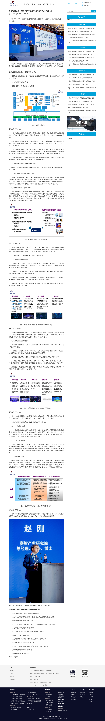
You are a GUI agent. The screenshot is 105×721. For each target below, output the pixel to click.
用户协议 (12, 676)
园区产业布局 (18, 709)
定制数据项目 (61, 703)
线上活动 (82, 694)
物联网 (16, 698)
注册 (76, 3)
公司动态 (12, 673)
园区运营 (36, 692)
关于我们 (12, 670)
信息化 (29, 698)
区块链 (20, 696)
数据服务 (82, 24)
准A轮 (47, 702)
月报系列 (82, 47)
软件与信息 (22, 694)
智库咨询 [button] (26, 4)
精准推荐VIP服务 (49, 705)
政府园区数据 (61, 699)
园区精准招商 (31, 692)
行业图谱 (48, 696)
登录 (69, 3)
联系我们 (91, 701)
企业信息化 (38, 700)
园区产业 (13, 709)
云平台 (73, 690)
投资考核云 (73, 697)
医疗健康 (23, 701)
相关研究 (82, 17)
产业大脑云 (73, 694)
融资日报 (48, 709)
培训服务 (82, 94)
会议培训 (82, 690)
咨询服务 (82, 71)
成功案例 (91, 697)
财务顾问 (29, 703)
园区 (62, 701)
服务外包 (22, 703)
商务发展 (17, 703)
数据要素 (70, 138)
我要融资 (60, 710)
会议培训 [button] (45, 4)
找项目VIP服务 (49, 704)
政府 (59, 701)
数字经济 (13, 694)
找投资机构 (60, 694)
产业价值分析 (49, 694)
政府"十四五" (13, 707)
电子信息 (17, 694)
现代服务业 (13, 701)
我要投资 (65, 710)
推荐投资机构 (61, 696)
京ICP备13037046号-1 (57, 716)
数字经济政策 (37, 694)
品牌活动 (82, 692)
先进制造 (21, 700)
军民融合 (16, 700)
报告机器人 (60, 706)
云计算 (20, 698)
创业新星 (51, 702)
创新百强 (48, 700)
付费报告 (30, 709)
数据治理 (30, 700)
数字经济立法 (31, 694)
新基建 (12, 700)
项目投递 (60, 697)
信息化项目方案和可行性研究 (34, 701)
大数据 (12, 696)
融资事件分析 (61, 692)
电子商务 (18, 701)
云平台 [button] (40, 4)
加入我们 (91, 699)
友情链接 (12, 679)
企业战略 (19, 707)
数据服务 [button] (33, 4)
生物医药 (13, 703)
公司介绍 (91, 692)
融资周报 (52, 709)
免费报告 (34, 709)
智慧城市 (33, 698)
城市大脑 (38, 698)
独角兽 (51, 700)
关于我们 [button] (52, 4)
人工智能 (16, 696)
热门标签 (82, 134)
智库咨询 (12, 690)
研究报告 (29, 708)
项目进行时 (48, 711)
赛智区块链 (73, 699)
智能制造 (13, 698)
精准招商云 (73, 692)
